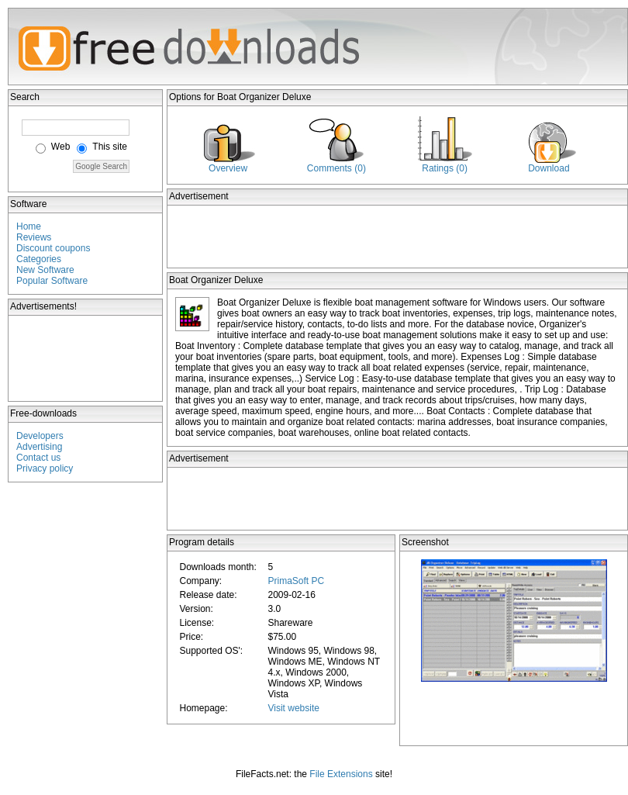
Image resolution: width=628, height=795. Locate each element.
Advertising (39, 446)
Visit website (293, 708)
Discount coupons (53, 248)
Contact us (38, 457)
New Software (45, 269)
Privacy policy (44, 468)
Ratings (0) (445, 168)
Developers (40, 435)
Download (548, 168)
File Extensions (340, 774)
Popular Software (52, 280)
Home (28, 226)
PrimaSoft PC (295, 581)
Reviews (33, 237)
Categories (38, 259)
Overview (228, 168)
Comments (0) (336, 168)
